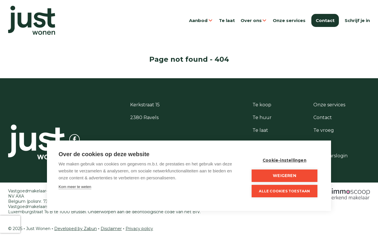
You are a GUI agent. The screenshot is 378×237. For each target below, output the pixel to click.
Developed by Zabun (75, 228)
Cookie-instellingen (284, 160)
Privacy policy (139, 228)
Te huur (262, 117)
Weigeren (284, 175)
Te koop (261, 104)
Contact (325, 20)
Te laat (227, 20)
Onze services (289, 20)
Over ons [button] (254, 20)
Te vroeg (323, 130)
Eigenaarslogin (330, 155)
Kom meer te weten (75, 187)
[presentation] (10, 224)
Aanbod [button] (201, 20)
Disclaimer (111, 228)
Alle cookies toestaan (284, 191)
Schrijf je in (357, 20)
